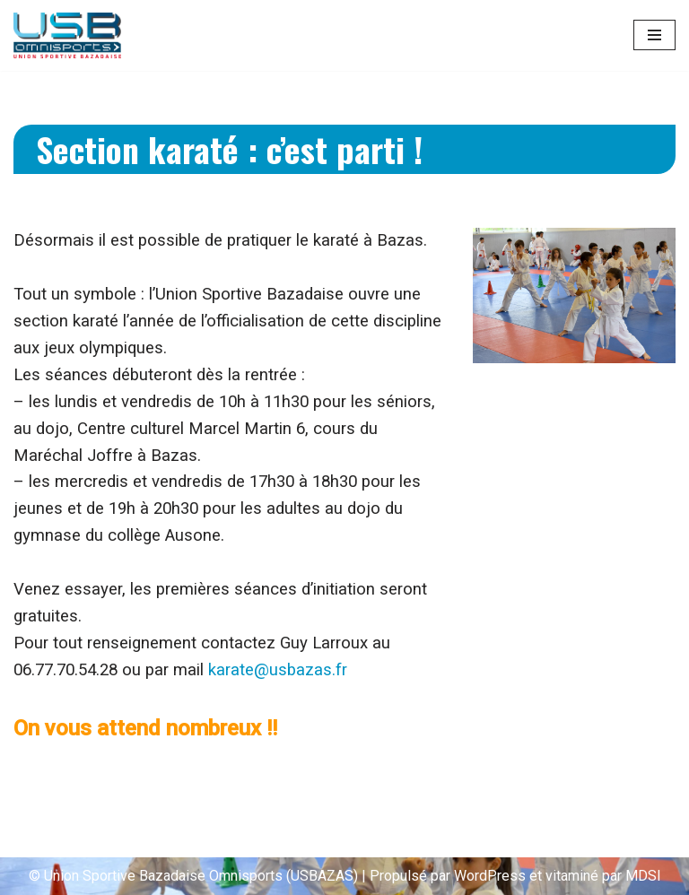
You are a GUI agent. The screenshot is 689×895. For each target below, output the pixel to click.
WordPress (490, 875)
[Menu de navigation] (654, 35)
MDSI (643, 875)
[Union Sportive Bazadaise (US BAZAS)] (67, 35)
